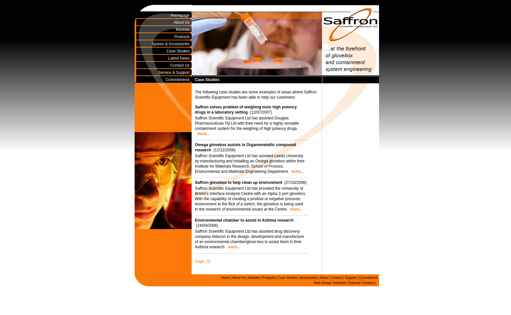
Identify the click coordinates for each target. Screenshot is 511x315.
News (324, 278)
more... (203, 133)
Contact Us (180, 65)
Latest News (179, 58)
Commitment (368, 278)
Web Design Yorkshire (330, 283)
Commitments (178, 79)
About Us (182, 22)
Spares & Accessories (171, 44)
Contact (336, 278)
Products (182, 36)
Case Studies (178, 51)
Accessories (308, 278)
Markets (183, 29)
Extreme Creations (362, 283)
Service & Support (174, 72)
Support (350, 278)
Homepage (180, 15)
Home (225, 278)
